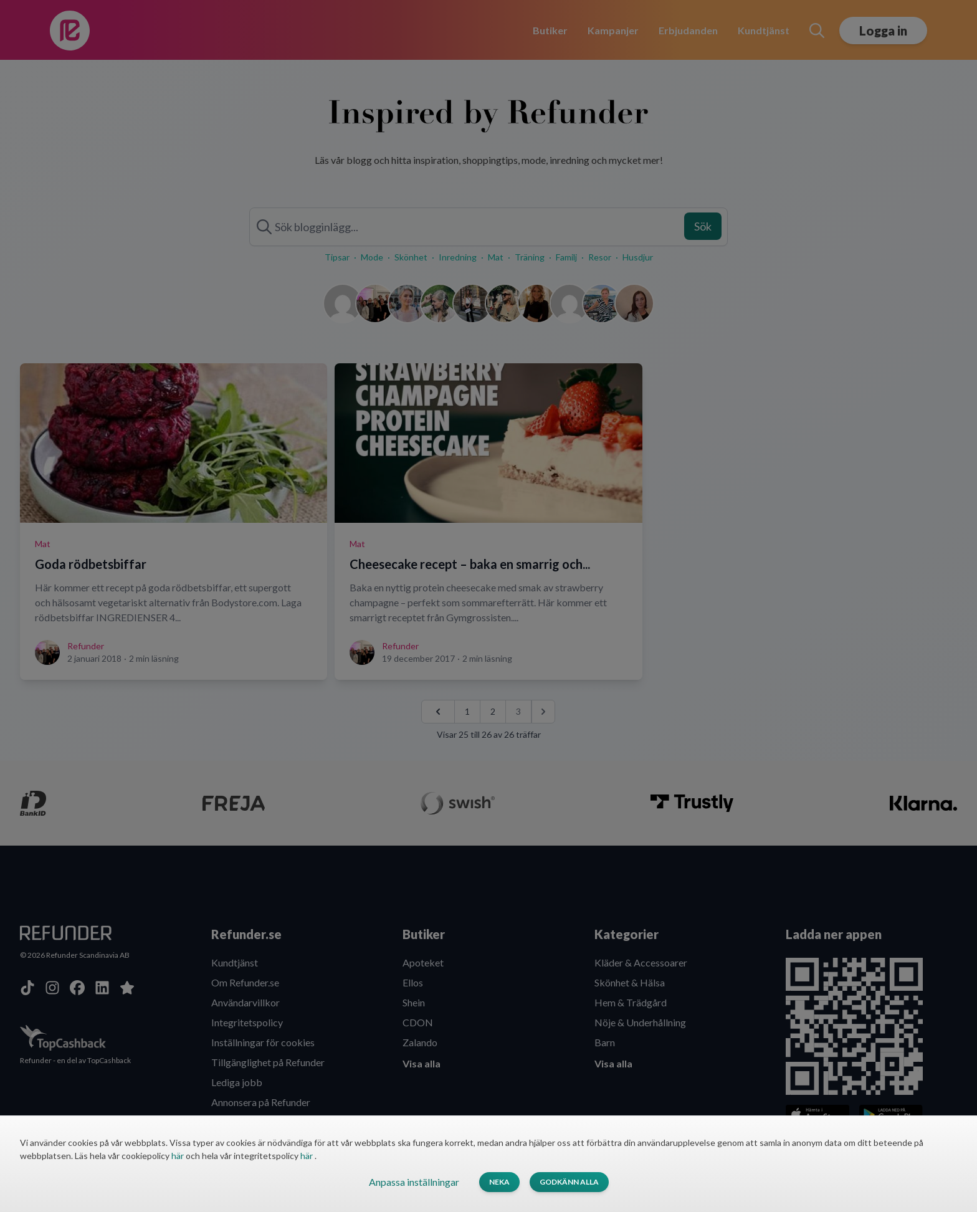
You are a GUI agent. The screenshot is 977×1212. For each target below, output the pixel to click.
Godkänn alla (569, 1181)
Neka (499, 1181)
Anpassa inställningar (414, 1182)
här (178, 1155)
